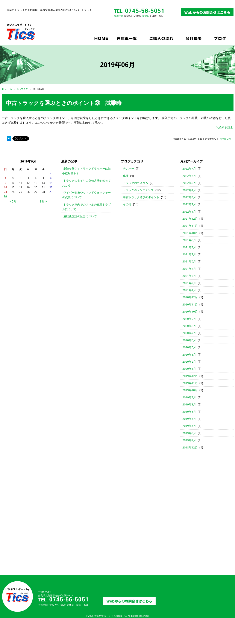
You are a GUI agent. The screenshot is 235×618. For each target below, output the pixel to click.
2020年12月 (190, 297)
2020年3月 (189, 354)
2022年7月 (189, 168)
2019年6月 (189, 412)
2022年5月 (189, 183)
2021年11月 (190, 226)
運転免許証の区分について (80, 216)
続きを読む (224, 127)
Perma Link (225, 138)
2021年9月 (189, 240)
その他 (127, 204)
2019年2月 (189, 440)
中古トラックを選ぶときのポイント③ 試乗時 (63, 102)
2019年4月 (189, 426)
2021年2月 (189, 283)
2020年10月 (190, 311)
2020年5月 (189, 347)
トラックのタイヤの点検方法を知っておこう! (86, 183)
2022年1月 (189, 211)
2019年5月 (189, 419)
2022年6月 (189, 176)
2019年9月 (189, 397)
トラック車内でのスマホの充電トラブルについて (86, 207)
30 (5, 196)
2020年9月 (189, 319)
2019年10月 (190, 390)
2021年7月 (189, 254)
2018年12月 (190, 447)
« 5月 (13, 201)
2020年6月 (189, 340)
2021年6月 (189, 261)
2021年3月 (189, 276)
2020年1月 (189, 369)
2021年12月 (190, 218)
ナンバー (128, 168)
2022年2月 (189, 204)
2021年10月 (190, 233)
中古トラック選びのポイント (141, 197)
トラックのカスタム (135, 183)
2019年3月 (189, 433)
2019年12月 (190, 376)
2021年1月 (189, 290)
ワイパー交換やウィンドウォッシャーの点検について (86, 195)
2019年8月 (189, 404)
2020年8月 (189, 326)
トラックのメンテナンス (138, 190)
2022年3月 (189, 197)
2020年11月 (190, 304)
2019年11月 (190, 383)
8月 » (43, 201)
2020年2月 (189, 361)
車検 (126, 176)
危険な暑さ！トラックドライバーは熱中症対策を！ (86, 171)
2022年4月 (189, 190)
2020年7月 (189, 333)
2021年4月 (189, 269)
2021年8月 (189, 247)
